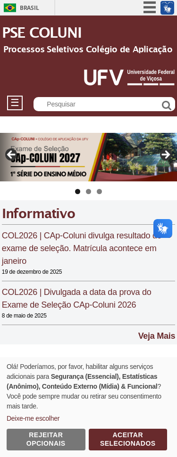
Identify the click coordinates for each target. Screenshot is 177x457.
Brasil (29, 8)
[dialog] (88, 407)
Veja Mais (157, 336)
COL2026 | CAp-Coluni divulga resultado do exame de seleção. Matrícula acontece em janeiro (82, 248)
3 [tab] (99, 191)
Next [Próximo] (165, 155)
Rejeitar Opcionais (46, 439)
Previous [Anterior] (12, 155)
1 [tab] (77, 191)
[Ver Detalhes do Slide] (88, 157)
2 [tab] (88, 191)
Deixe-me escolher (33, 418)
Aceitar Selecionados (128, 439)
